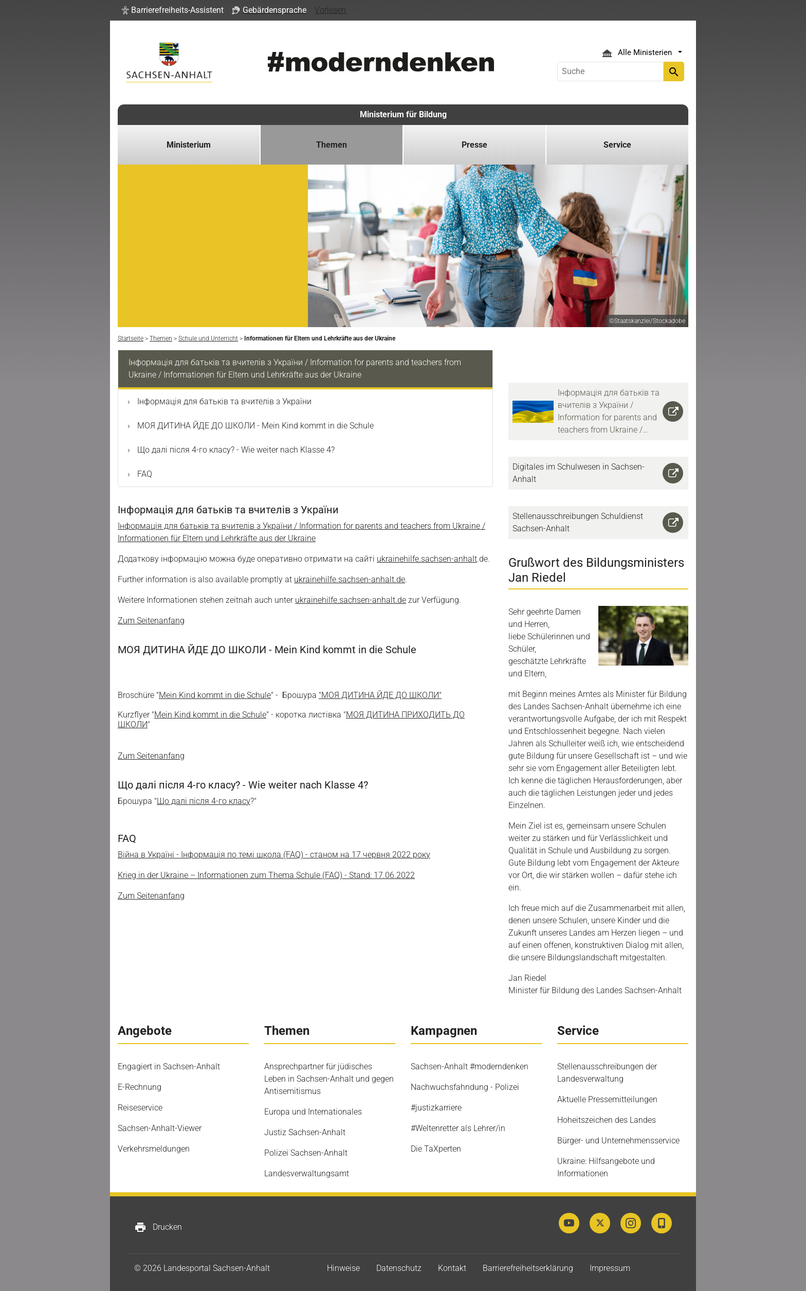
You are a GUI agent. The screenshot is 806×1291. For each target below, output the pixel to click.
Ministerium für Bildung (403, 114)
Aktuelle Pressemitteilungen (607, 1099)
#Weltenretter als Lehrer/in (458, 1128)
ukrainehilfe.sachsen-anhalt (427, 559)
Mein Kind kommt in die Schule (215, 695)
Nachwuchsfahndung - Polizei (465, 1087)
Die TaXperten (436, 1149)
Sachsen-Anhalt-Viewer (160, 1128)
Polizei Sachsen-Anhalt (305, 1153)
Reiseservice (140, 1108)
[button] (173, 10)
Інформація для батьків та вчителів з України (223, 401)
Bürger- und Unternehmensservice (618, 1140)
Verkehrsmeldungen (154, 1149)
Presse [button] (474, 145)
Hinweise (343, 1268)
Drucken (158, 1227)
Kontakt (452, 1268)
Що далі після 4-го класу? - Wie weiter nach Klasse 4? (235, 450)
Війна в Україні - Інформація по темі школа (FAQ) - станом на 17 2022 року (274, 854)
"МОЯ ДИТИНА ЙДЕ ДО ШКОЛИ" (380, 695)
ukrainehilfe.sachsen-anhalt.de (349, 579)
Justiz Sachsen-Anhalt (304, 1132)
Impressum (610, 1268)
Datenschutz (399, 1268)
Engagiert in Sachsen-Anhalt (169, 1066)
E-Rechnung (139, 1087)
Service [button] (617, 145)
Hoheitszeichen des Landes (606, 1120)
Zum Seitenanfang (151, 620)
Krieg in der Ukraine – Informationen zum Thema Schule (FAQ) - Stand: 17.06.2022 (266, 875)
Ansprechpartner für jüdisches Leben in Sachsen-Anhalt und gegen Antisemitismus (329, 1079)
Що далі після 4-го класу (203, 801)
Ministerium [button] (189, 145)
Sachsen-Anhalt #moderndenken (469, 1066)
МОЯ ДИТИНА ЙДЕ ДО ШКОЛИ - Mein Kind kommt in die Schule (254, 426)
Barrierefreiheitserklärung (528, 1268)
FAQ (143, 474)
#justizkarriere (436, 1108)
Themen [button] (331, 145)
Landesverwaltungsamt (306, 1173)
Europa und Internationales (313, 1112)
